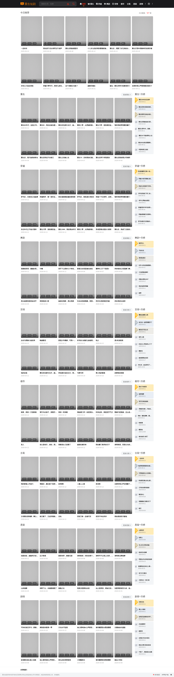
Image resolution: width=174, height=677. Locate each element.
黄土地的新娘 (100, 373)
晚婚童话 (43, 340)
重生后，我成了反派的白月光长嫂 (123, 229)
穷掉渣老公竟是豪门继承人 (123, 269)
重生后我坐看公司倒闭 (122, 157)
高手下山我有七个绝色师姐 (67, 269)
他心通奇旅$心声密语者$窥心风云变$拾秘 (48, 660)
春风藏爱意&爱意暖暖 (103, 627)
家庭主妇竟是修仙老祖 (85, 269)
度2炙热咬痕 (119, 340)
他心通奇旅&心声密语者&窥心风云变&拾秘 (86, 627)
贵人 (22, 445)
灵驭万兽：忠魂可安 (84, 516)
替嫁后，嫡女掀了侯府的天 (48, 484)
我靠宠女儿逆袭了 (64, 445)
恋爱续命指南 (119, 373)
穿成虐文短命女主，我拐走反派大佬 (67, 373)
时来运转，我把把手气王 (104, 412)
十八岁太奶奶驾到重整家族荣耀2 (98, 48)
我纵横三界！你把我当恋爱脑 (86, 412)
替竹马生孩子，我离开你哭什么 (48, 412)
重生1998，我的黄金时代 (67, 229)
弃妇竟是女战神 (120, 301)
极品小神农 (118, 660)
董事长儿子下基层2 (102, 269)
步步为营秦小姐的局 (28, 340)
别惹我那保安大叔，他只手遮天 (123, 588)
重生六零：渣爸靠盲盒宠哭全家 (104, 125)
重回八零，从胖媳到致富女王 (86, 125)
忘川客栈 (43, 556)
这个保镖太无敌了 (71, 86)
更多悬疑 (127, 525)
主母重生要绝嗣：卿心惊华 (30, 516)
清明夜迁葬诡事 (120, 556)
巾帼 (41, 269)
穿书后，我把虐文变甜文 (85, 197)
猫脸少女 (61, 588)
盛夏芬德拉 (91, 86)
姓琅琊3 (61, 484)
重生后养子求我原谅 (103, 157)
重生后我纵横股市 (71, 48)
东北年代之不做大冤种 (29, 229)
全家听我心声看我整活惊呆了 (142, 86)
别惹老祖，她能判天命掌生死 (30, 556)
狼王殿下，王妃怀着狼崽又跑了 (48, 516)
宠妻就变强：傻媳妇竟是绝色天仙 (30, 269)
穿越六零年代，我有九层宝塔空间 (53, 86)
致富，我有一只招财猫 (29, 412)
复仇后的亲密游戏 (64, 660)
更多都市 (127, 382)
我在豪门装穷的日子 (103, 445)
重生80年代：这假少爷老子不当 (30, 125)
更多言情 (127, 310)
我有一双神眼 (63, 412)
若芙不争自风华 (101, 516)
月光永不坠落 (63, 627)
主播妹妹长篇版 (120, 627)
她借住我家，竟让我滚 (66, 301)
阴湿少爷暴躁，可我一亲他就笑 (67, 340)
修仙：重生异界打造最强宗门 (120, 86)
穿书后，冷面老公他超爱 (29, 197)
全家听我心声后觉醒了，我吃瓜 (123, 484)
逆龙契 (98, 484)
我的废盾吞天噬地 (121, 516)
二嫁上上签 (81, 484)
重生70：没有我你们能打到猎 (86, 157)
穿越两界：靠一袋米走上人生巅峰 (48, 197)
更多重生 (127, 95)
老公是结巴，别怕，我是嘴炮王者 (48, 445)
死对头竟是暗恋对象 (103, 301)
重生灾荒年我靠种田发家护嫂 (142, 48)
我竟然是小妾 (44, 301)
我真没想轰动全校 (83, 588)
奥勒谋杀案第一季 (46, 627)
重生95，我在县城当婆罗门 (48, 125)
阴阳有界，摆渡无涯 (65, 556)
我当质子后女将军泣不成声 (52, 48)
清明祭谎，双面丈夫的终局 (123, 445)
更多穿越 (127, 166)
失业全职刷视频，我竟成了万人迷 (86, 301)
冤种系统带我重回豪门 (122, 125)
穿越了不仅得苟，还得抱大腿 (104, 197)
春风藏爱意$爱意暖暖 (103, 660)
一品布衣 (24, 48)
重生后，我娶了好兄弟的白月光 (120, 48)
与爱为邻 (80, 373)
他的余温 (24, 373)
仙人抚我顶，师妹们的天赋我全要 (104, 588)
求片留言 (157, 675)
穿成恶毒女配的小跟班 (103, 229)
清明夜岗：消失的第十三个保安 (86, 556)
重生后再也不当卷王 (47, 157)
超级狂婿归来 (81, 445)
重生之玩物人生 (63, 157)
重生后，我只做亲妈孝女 (29, 157)
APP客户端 (165, 675)
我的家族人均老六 (27, 484)
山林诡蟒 (24, 588)
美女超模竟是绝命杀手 (29, 301)
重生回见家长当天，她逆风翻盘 (67, 125)
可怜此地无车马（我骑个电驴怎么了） (30, 627)
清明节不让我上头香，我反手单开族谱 (104, 556)
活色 (59, 516)
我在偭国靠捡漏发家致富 (66, 197)
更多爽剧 (127, 238)
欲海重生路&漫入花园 (28, 660)
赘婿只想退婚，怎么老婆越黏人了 (123, 412)
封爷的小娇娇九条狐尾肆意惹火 (86, 340)
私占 (97, 340)
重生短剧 (28, 3)
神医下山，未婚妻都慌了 (48, 588)
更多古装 (127, 453)
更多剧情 (127, 597)
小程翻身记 (81, 660)
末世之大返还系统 (27, 86)
